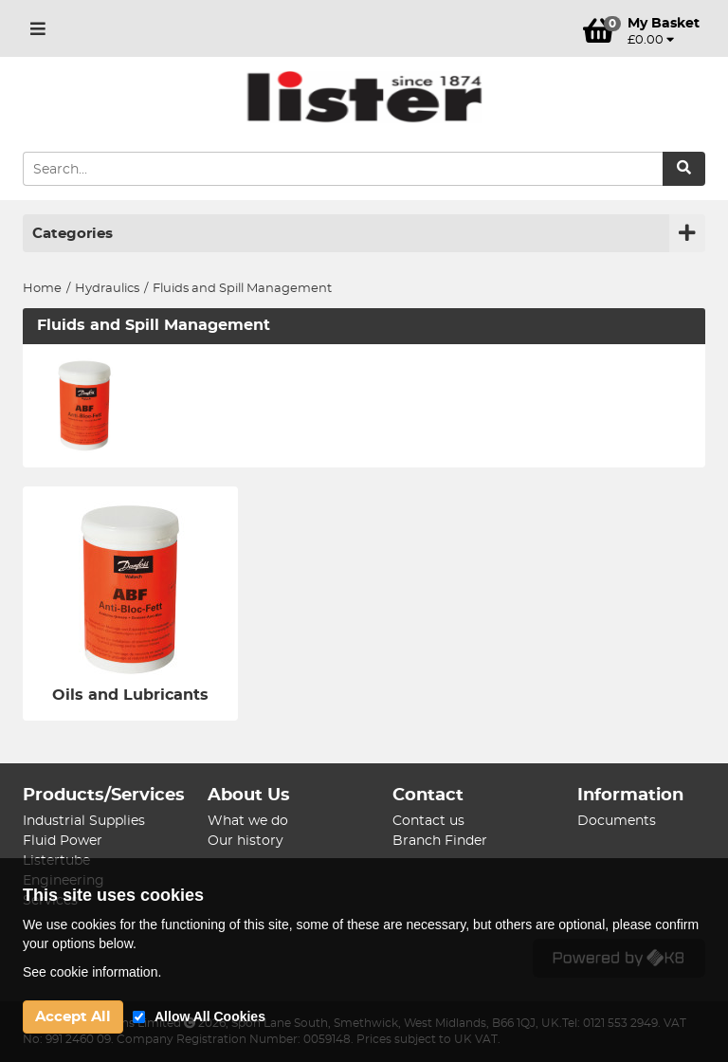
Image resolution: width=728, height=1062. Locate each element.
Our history (245, 841)
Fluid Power (62, 841)
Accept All (73, 1017)
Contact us (428, 821)
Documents (616, 821)
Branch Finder (439, 841)
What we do (248, 821)
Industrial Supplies (84, 821)
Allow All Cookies (210, 1016)
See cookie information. (92, 972)
